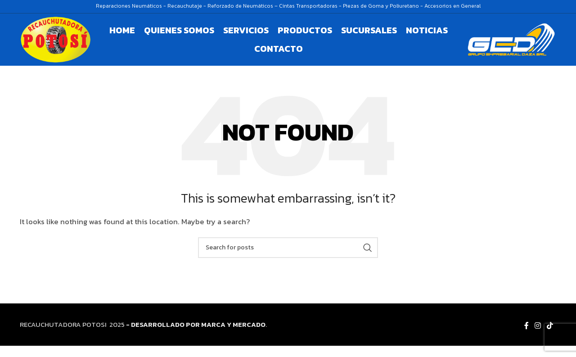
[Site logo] (63, 45)
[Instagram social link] (537, 337)
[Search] (288, 259)
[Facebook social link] (526, 337)
